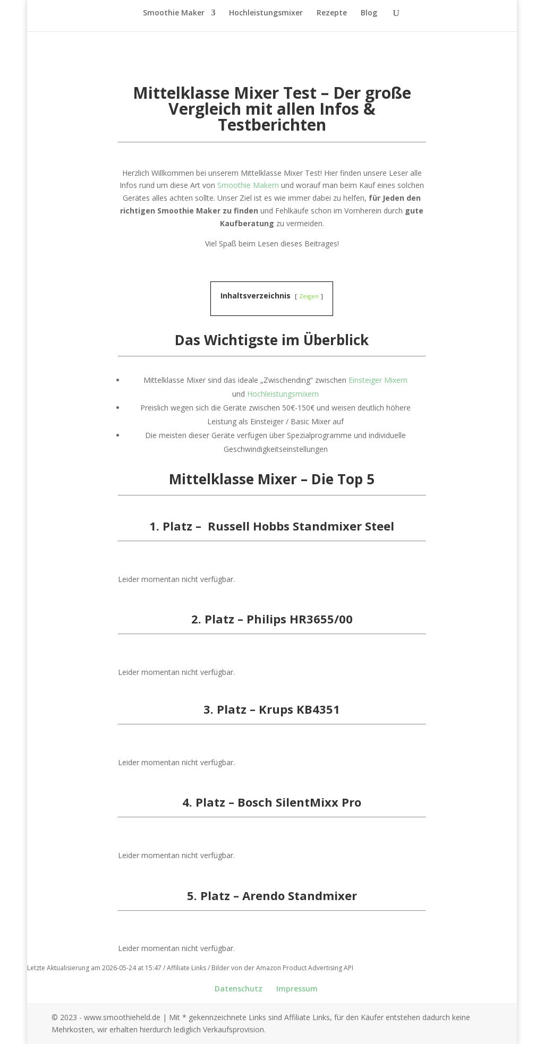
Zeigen (309, 296)
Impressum (297, 988)
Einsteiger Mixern (377, 380)
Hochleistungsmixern (283, 394)
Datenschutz (238, 988)
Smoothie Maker (174, 13)
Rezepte (332, 13)
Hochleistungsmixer (266, 13)
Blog (369, 13)
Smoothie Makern (248, 185)
